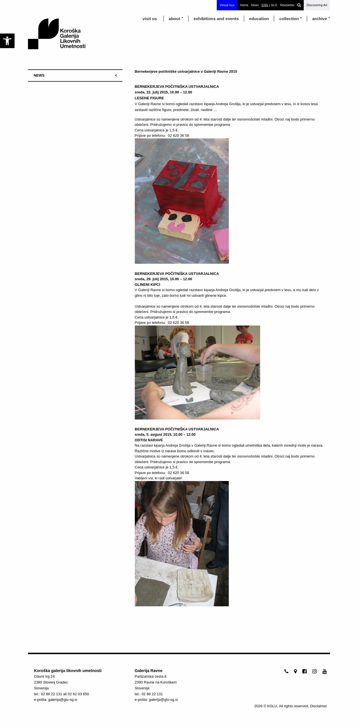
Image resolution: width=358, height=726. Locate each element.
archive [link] (319, 18)
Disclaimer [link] (318, 706)
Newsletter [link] (287, 5)
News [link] (255, 5)
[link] (7, 41)
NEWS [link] (39, 75)
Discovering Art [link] (317, 5)
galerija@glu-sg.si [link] (62, 699)
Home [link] (244, 5)
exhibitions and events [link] (216, 18)
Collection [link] (289, 18)
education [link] (259, 18)
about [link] (174, 18)
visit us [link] (149, 18)
